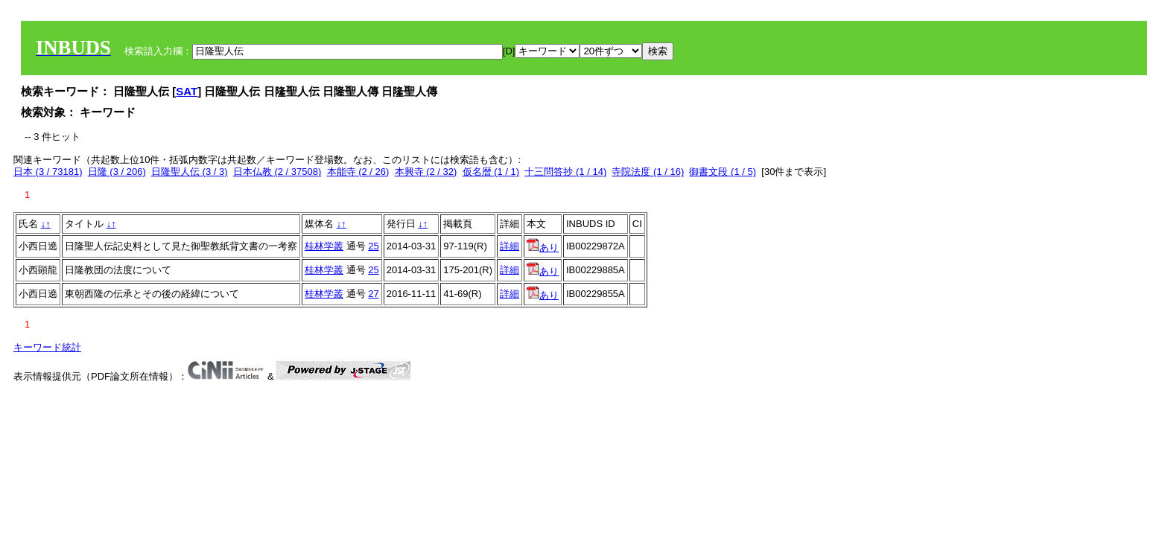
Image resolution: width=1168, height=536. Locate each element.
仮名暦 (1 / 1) (491, 171)
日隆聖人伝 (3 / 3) (189, 171)
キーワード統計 (47, 347)
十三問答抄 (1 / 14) (565, 171)
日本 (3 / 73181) (48, 171)
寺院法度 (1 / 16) (648, 171)
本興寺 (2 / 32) (426, 171)
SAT (186, 91)
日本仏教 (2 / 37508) (277, 171)
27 (373, 293)
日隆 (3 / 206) (117, 171)
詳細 (509, 246)
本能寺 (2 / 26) (358, 171)
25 (373, 246)
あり (543, 247)
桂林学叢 (324, 246)
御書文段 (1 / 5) (722, 171)
